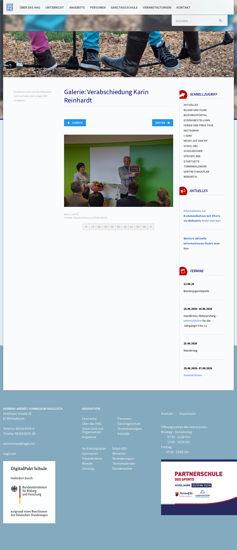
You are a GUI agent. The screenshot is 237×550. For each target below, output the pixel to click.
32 (125, 227)
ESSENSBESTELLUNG (197, 120)
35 (144, 227)
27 (92, 227)
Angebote (77, 7)
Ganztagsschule (124, 7)
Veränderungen (123, 458)
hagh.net (9, 453)
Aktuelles (191, 105)
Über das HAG (30, 7)
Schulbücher (193, 151)
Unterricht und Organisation (92, 430)
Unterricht (54, 7)
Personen (98, 7)
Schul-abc (191, 146)
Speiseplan (90, 453)
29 (105, 227)
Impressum (187, 413)
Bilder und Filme (195, 110)
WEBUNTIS (190, 176)
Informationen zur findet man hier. (202, 216)
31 (118, 227)
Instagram (191, 130)
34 (137, 227)
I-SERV (188, 136)
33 (131, 227)
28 (99, 227)
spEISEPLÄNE (192, 156)
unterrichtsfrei (193, 320)
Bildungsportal (195, 115)
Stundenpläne (122, 468)
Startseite (191, 161)
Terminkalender (195, 166)
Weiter (162, 123)
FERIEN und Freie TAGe (198, 125)
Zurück (75, 123)
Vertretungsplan (196, 171)
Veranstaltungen (157, 7)
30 (112, 227)
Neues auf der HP (195, 141)
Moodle (87, 463)
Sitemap (88, 468)
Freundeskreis (92, 458)
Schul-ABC (119, 448)
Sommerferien (193, 375)
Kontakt (183, 7)
